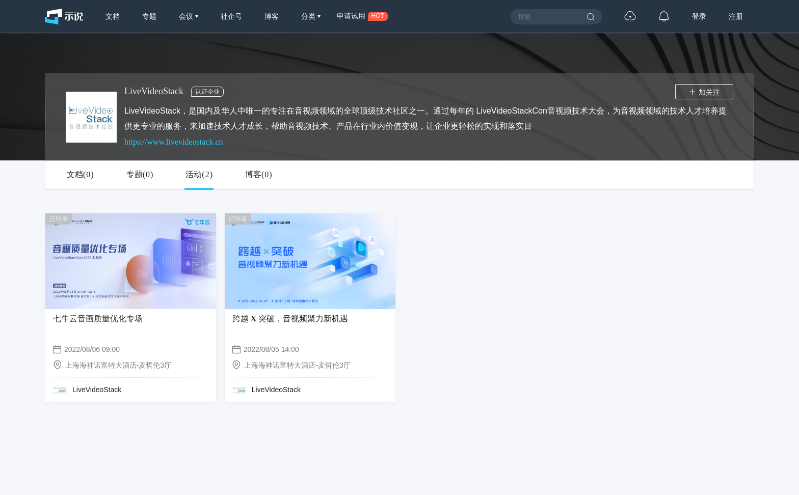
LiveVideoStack (96, 390)
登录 (699, 16)
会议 (187, 16)
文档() (80, 175)
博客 (271, 16)
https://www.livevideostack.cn (173, 142)
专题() (139, 175)
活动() (198, 175)
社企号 (231, 16)
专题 (149, 16)
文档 (112, 16)
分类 (309, 16)
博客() (258, 175)
